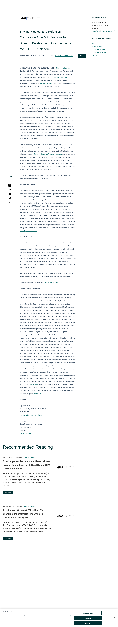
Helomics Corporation (61, 77)
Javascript (95, 55)
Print (93, 43)
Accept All (88, 624)
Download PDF (97, 46)
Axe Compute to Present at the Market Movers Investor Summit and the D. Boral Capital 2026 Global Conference (26, 465)
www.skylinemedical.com (28, 231)
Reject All (88, 619)
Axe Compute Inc (29, 457)
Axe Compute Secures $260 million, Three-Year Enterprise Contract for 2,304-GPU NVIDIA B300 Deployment (25, 514)
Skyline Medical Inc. (64, 55)
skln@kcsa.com (25, 433)
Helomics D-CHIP (46, 83)
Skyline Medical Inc (63, 68)
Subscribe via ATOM (99, 52)
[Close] (115, 619)
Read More (8, 492)
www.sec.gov (33, 384)
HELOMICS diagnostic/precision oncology (47, 154)
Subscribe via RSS (98, 49)
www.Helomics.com (51, 283)
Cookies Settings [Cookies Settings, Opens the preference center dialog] (88, 614)
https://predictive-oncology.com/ (103, 31)
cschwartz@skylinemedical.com (31, 415)
